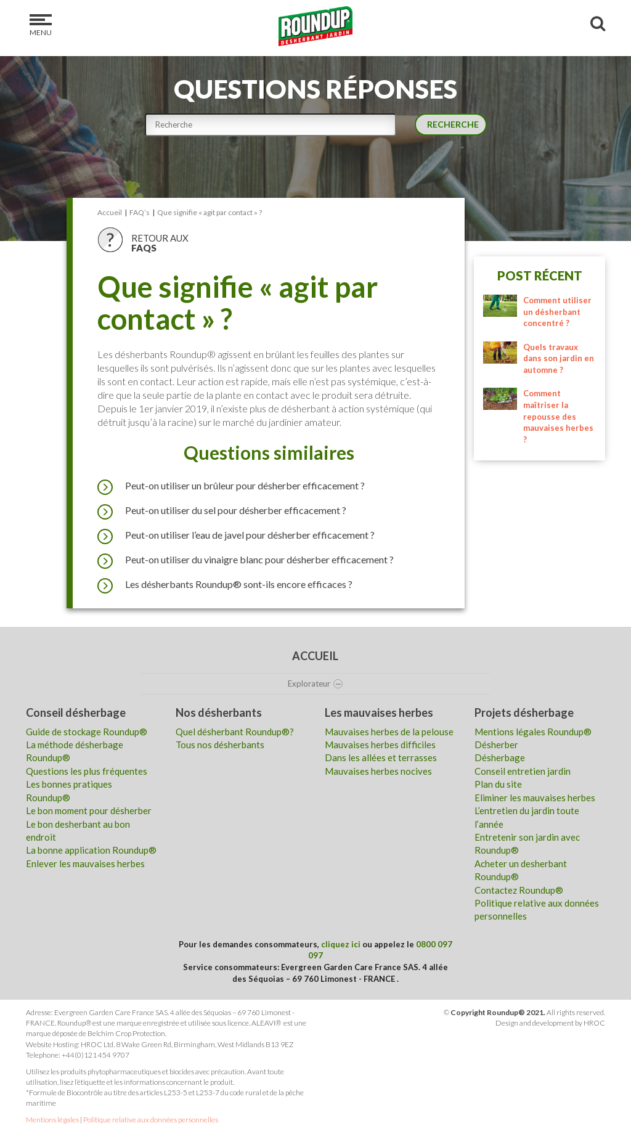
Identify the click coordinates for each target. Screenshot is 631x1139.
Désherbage (499, 757)
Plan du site (498, 784)
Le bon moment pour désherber (89, 810)
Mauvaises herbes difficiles (380, 744)
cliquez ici (340, 944)
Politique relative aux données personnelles (150, 1119)
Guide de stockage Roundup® (86, 731)
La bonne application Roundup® (91, 849)
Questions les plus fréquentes (86, 771)
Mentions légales (52, 1119)
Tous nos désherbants (220, 744)
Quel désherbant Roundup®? (235, 731)
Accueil (315, 656)
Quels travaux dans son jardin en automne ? (558, 358)
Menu (41, 25)
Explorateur (315, 683)
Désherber (496, 744)
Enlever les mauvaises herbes (85, 863)
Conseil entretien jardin (522, 771)
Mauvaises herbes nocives (378, 771)
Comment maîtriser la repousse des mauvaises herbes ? (558, 416)
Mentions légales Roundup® (533, 731)
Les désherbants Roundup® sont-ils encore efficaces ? (224, 584)
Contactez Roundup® (518, 890)
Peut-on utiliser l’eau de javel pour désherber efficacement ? (236, 535)
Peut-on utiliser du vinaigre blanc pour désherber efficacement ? (245, 559)
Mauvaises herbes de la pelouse (389, 731)
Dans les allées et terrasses (381, 757)
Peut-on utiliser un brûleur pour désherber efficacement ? (231, 485)
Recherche (449, 123)
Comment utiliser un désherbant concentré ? (557, 311)
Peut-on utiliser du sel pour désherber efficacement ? (221, 510)
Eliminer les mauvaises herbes (534, 797)
